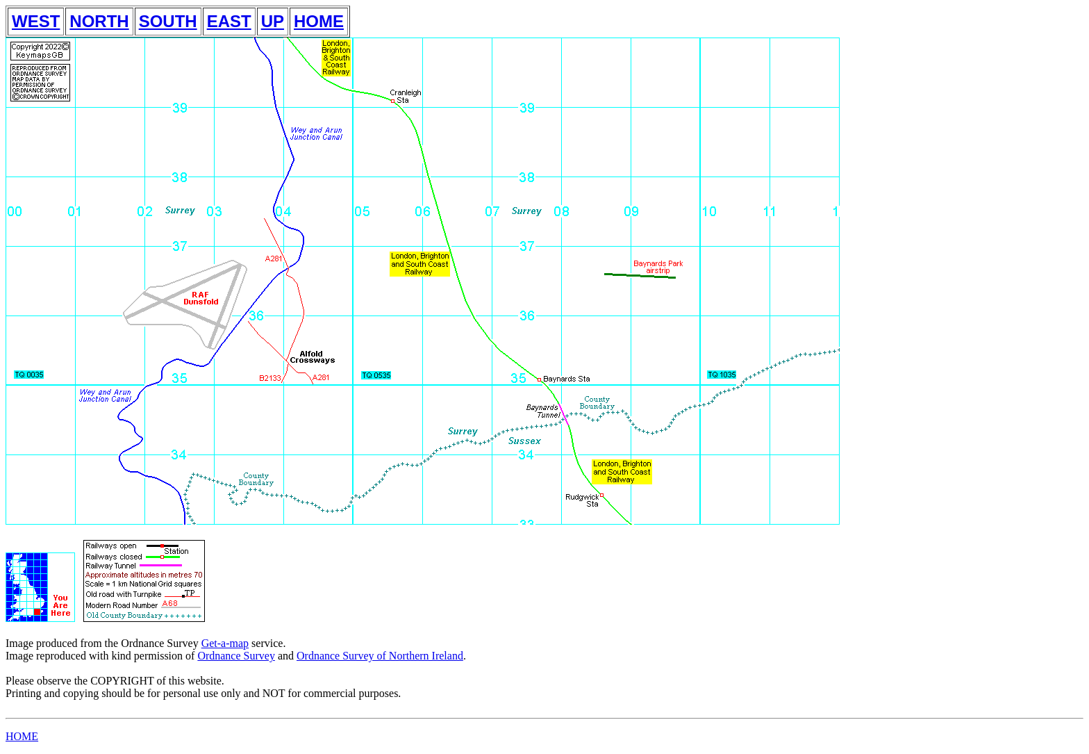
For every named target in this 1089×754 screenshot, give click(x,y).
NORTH (98, 21)
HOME (319, 21)
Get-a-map (225, 643)
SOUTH (168, 21)
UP (272, 21)
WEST (36, 21)
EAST (229, 21)
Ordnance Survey (236, 656)
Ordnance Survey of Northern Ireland (380, 656)
